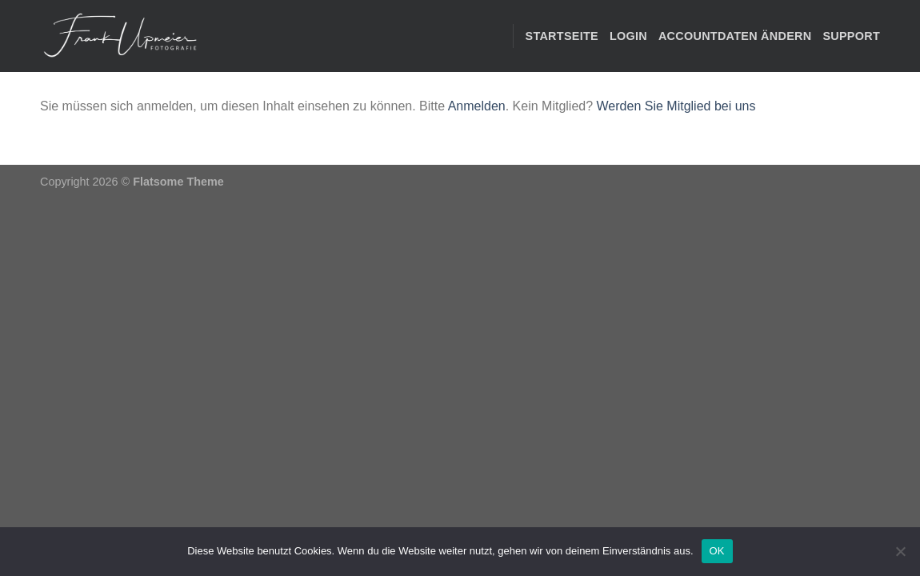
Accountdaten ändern (734, 36)
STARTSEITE (562, 36)
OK (717, 551)
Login (628, 36)
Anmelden (477, 106)
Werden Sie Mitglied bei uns (676, 106)
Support (851, 36)
